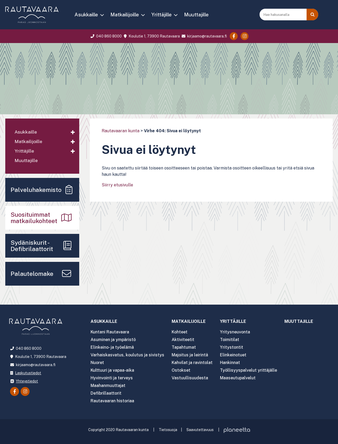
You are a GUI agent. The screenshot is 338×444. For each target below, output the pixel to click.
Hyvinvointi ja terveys (112, 377)
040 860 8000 (106, 36)
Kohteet (180, 331)
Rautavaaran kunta (120, 130)
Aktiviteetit (183, 339)
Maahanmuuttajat (108, 385)
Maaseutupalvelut (238, 377)
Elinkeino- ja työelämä (112, 347)
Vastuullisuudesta (190, 377)
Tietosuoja (168, 430)
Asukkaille (86, 14)
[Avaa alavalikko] (72, 132)
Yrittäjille (161, 14)
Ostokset (181, 370)
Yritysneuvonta (235, 331)
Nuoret (97, 362)
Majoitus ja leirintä (190, 354)
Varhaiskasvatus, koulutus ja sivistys (127, 354)
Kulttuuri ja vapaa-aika (112, 370)
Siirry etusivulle (117, 184)
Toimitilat (230, 339)
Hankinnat (230, 362)
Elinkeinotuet (233, 354)
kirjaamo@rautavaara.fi (204, 36)
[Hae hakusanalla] (284, 14)
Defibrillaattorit (106, 393)
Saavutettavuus (200, 430)
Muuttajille (196, 14)
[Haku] (312, 14)
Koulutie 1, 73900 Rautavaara (151, 36)
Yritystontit (231, 347)
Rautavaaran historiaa (112, 400)
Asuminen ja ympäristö (113, 339)
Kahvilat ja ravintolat (192, 362)
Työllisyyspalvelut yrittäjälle (248, 370)
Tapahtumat (184, 347)
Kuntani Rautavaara (110, 331)
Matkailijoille (124, 14)
